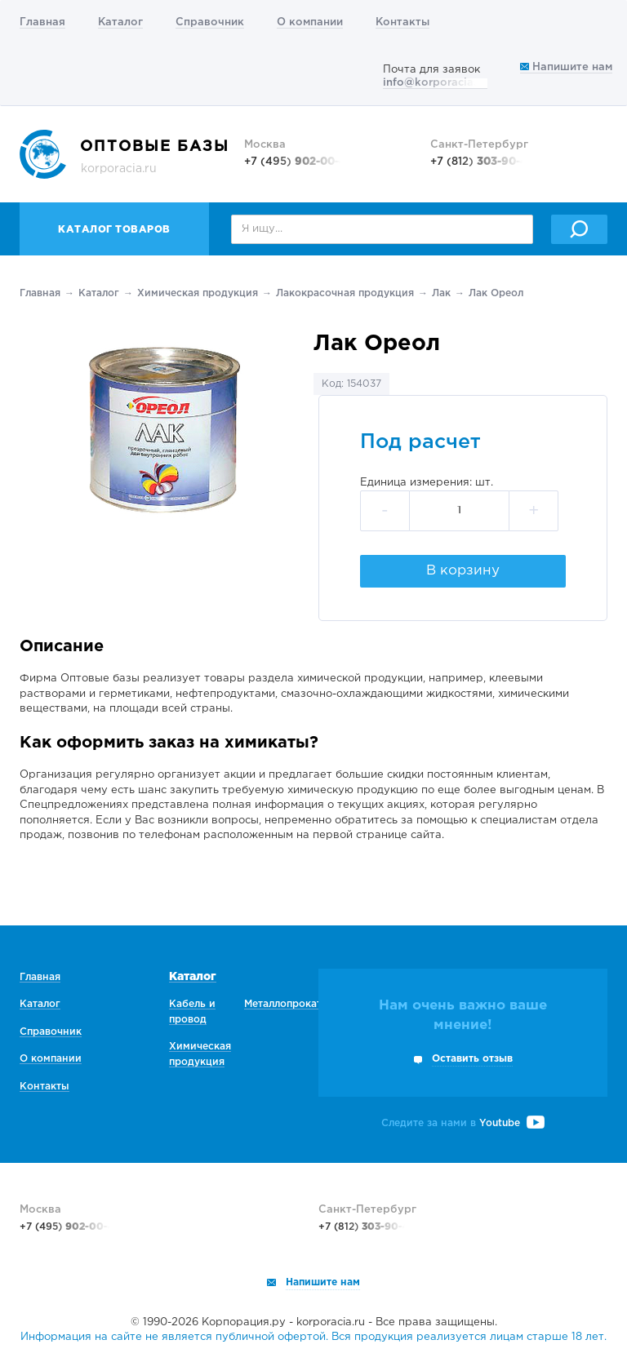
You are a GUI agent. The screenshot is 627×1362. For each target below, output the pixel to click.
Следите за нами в (463, 1123)
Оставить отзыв (472, 1058)
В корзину (463, 571)
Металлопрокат (283, 1004)
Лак (441, 293)
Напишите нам (566, 67)
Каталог (120, 22)
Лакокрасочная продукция (345, 293)
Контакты (402, 22)
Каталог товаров (114, 229)
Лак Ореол (496, 293)
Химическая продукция (197, 293)
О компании (310, 22)
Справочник (210, 22)
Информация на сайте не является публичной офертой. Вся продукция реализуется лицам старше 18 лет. (313, 1337)
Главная (42, 22)
